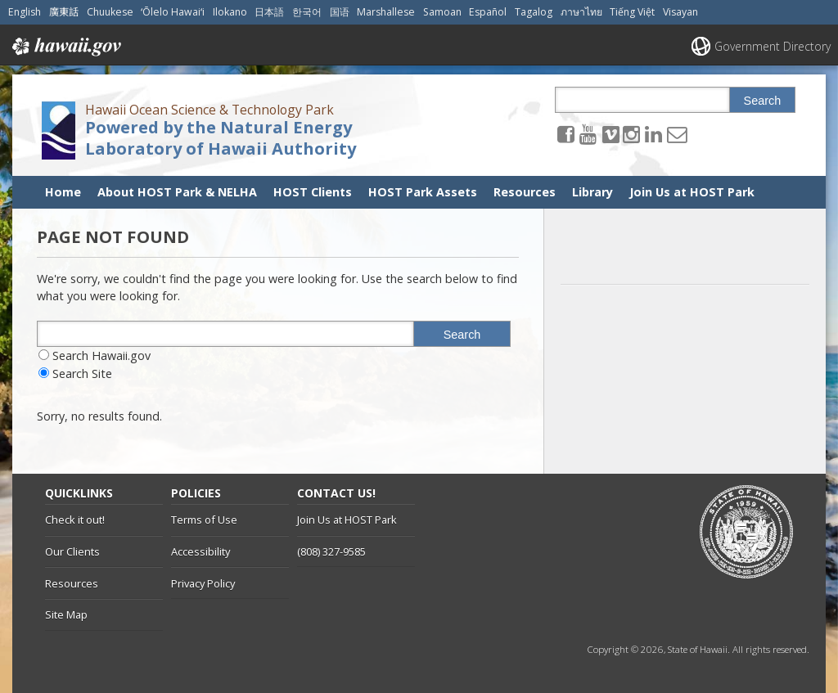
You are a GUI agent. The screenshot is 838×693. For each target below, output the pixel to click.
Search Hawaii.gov (101, 355)
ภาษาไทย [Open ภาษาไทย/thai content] (581, 12)
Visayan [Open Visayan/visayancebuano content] (680, 12)
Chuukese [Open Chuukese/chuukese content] (110, 12)
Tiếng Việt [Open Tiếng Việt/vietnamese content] (632, 12)
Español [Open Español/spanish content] (488, 12)
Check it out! (75, 519)
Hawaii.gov (65, 46)
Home (63, 192)
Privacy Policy (203, 583)
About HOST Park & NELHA (177, 192)
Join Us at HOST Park (692, 192)
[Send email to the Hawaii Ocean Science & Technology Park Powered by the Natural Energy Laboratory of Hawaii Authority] (677, 133)
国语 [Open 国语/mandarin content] (339, 12)
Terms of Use (204, 519)
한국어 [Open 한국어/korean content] (307, 12)
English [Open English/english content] (24, 12)
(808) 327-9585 (331, 551)
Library (592, 192)
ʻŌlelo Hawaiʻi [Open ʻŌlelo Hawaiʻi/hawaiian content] (173, 12)
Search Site (82, 373)
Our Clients (72, 551)
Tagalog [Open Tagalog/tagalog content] (533, 12)
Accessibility (200, 551)
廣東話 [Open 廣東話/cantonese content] (64, 12)
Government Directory (772, 46)
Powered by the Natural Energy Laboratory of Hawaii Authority (220, 137)
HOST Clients (312, 192)
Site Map (66, 614)
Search (763, 100)
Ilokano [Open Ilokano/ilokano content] (230, 12)
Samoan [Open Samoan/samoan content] (442, 12)
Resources (524, 192)
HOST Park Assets (422, 192)
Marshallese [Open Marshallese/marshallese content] (386, 12)
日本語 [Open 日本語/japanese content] (269, 12)
